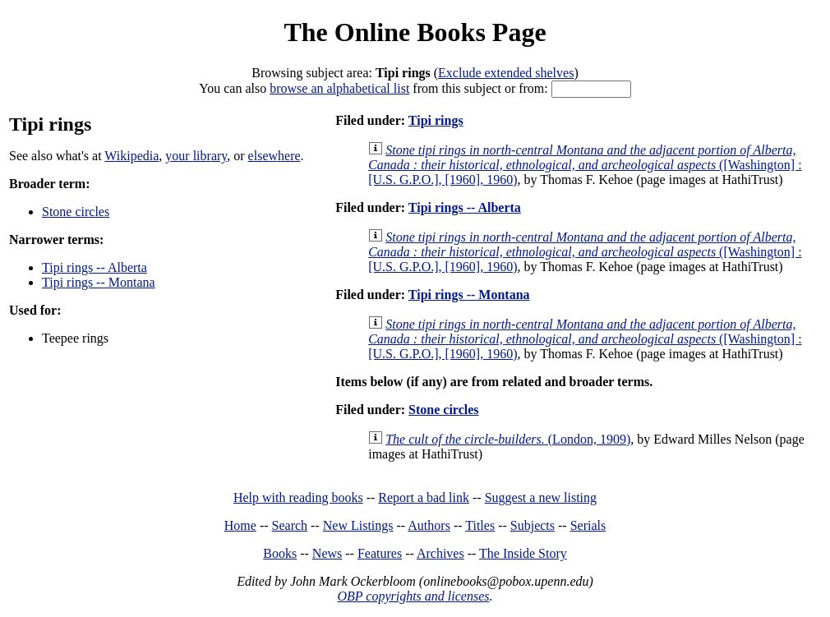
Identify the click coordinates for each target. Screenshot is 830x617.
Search (290, 525)
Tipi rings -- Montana (98, 282)
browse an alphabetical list (339, 88)
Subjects (532, 525)
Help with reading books (298, 497)
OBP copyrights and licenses (413, 596)
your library (196, 156)
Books (280, 553)
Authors (429, 525)
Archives (440, 553)
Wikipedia (131, 156)
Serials (588, 525)
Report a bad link (423, 497)
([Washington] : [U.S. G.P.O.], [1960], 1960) (584, 164)
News (327, 553)
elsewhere (274, 156)
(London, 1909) (507, 439)
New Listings (358, 525)
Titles (480, 525)
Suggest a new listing (541, 497)
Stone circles (75, 212)
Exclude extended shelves (506, 73)
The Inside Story (523, 553)
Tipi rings (435, 120)
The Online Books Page (415, 32)
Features (379, 553)
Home (240, 525)
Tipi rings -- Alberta (94, 267)
